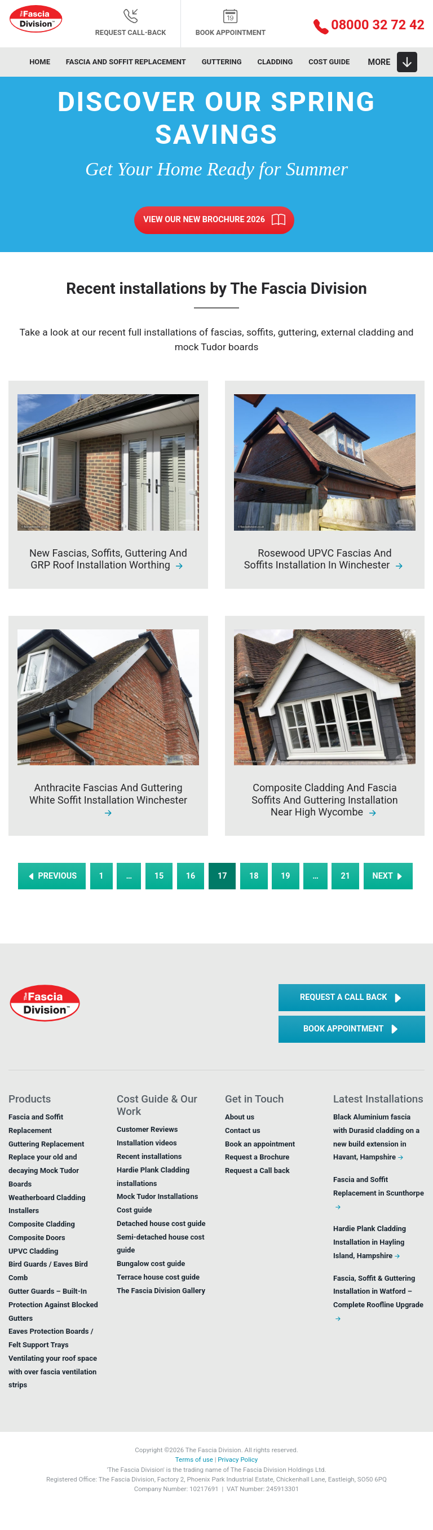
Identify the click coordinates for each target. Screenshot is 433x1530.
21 (345, 876)
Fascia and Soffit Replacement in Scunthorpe (378, 1193)
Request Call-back (130, 23)
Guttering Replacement (46, 1144)
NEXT (388, 876)
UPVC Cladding (33, 1251)
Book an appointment (260, 1144)
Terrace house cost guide (158, 1277)
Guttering (222, 62)
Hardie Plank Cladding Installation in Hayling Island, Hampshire (369, 1242)
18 (254, 876)
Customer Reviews (147, 1129)
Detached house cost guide (161, 1223)
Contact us (242, 1130)
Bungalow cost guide (151, 1263)
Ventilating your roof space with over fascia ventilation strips (52, 1372)
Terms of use (194, 1459)
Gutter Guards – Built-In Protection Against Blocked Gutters (53, 1304)
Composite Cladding (41, 1224)
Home (39, 62)
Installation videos (147, 1143)
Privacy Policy (238, 1459)
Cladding (275, 62)
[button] (361, 26)
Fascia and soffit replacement (126, 62)
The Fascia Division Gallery (161, 1290)
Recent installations (149, 1156)
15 (159, 876)
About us (239, 1117)
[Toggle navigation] (392, 62)
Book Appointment (351, 1029)
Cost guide (329, 62)
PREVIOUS (52, 876)
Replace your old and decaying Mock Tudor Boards (43, 1170)
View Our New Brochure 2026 (214, 220)
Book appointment (231, 23)
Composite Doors (36, 1237)
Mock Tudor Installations (157, 1196)
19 (285, 876)
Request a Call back (352, 998)
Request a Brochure (257, 1157)
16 (191, 876)
